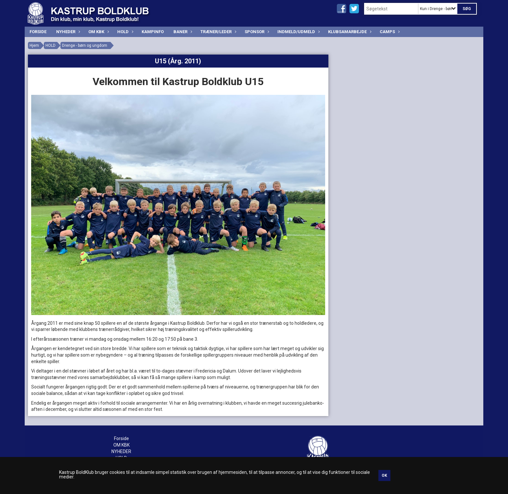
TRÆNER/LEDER (217, 31)
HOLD (124, 31)
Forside (38, 31)
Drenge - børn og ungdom (84, 45)
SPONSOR (256, 31)
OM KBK (98, 31)
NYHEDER (67, 31)
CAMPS (389, 31)
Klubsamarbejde (349, 31)
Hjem (34, 45)
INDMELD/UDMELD (297, 31)
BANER (182, 31)
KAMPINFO (153, 31)
